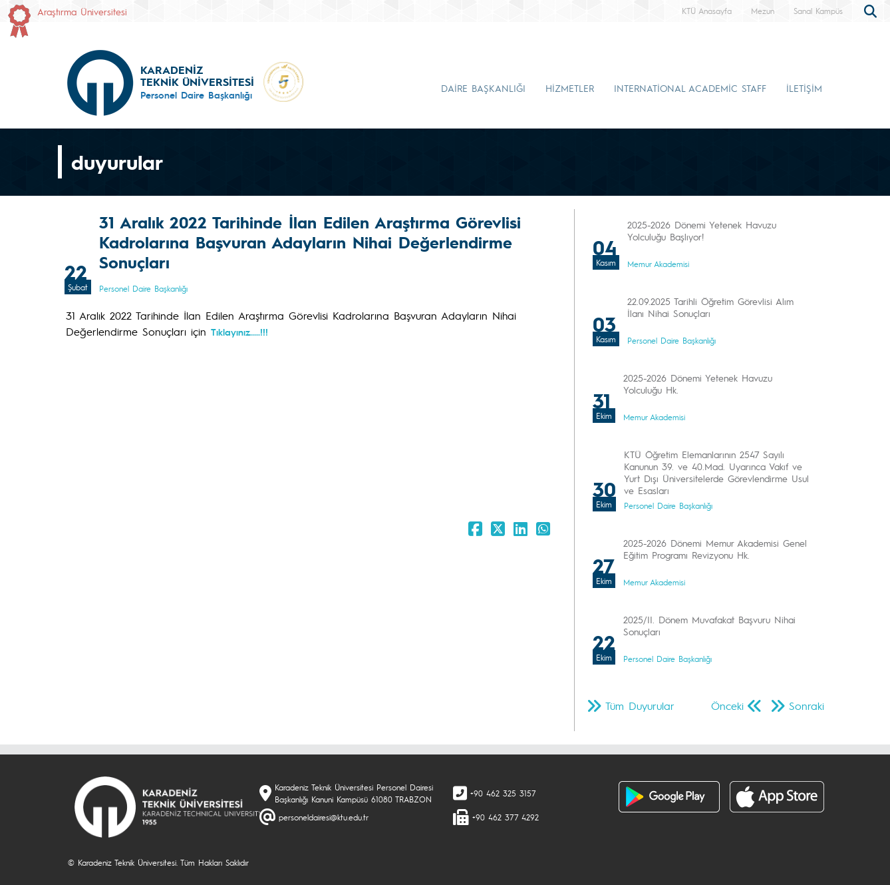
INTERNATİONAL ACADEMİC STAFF (690, 88)
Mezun (762, 10)
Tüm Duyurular (639, 706)
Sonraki (806, 706)
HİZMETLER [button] (569, 88)
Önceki (727, 706)
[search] (872, 10)
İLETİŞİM (804, 88)
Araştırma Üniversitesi (82, 11)
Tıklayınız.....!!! (239, 332)
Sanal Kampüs (818, 10)
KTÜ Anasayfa (707, 10)
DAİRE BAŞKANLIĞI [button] (483, 88)
